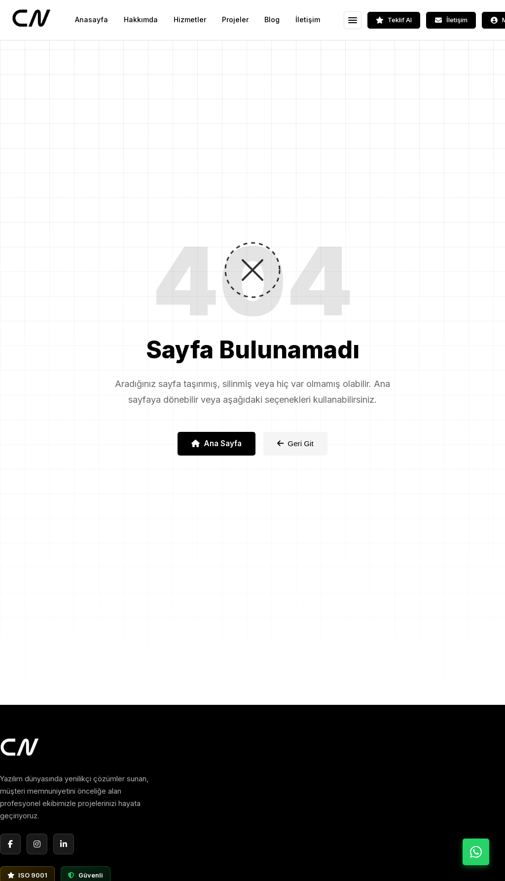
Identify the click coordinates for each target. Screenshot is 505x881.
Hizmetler (190, 19)
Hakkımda (141, 19)
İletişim (307, 19)
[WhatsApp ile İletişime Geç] (475, 851)
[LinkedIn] (63, 844)
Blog (272, 19)
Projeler (235, 19)
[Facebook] (10, 844)
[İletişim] (451, 20)
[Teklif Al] (393, 20)
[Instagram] (37, 844)
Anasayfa (91, 19)
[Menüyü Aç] (352, 20)
